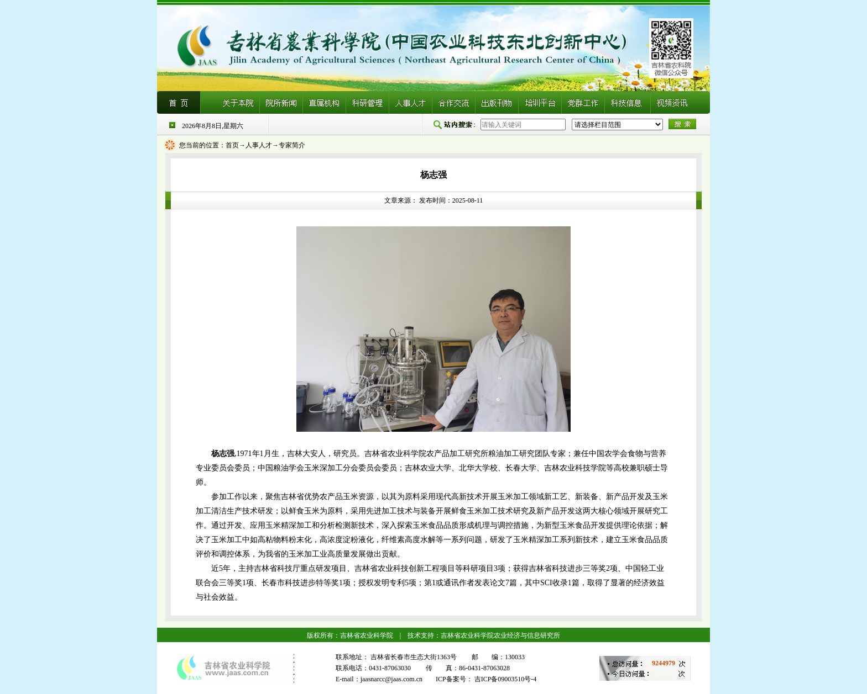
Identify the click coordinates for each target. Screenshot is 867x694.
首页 (232, 145)
